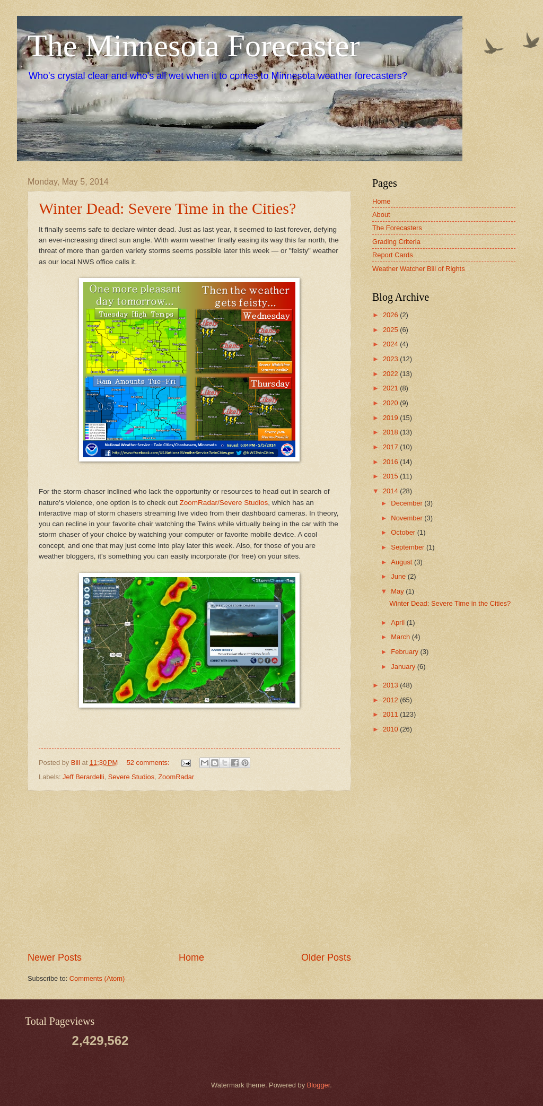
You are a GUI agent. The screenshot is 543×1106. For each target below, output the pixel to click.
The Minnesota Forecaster (194, 45)
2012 (391, 700)
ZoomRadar (176, 777)
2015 (391, 476)
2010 (391, 729)
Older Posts (326, 957)
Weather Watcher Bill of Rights (418, 269)
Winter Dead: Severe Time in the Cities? (167, 208)
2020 (391, 403)
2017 (391, 447)
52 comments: (149, 763)
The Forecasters (397, 228)
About (381, 215)
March (401, 637)
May (398, 591)
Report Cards (392, 255)
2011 (391, 714)
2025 (391, 330)
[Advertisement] (189, 871)
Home (191, 957)
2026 (391, 315)
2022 (391, 374)
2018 (391, 432)
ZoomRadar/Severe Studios (224, 503)
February (405, 652)
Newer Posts (55, 957)
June (399, 576)
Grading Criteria (396, 242)
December (407, 503)
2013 (391, 685)
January (404, 666)
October (404, 532)
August (402, 562)
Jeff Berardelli (83, 777)
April (398, 622)
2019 (391, 418)
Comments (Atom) (97, 978)
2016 (391, 462)
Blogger (318, 1085)
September (408, 547)
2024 (391, 344)
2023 (391, 359)
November (407, 518)
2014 (391, 491)
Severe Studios (131, 777)
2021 (391, 388)
